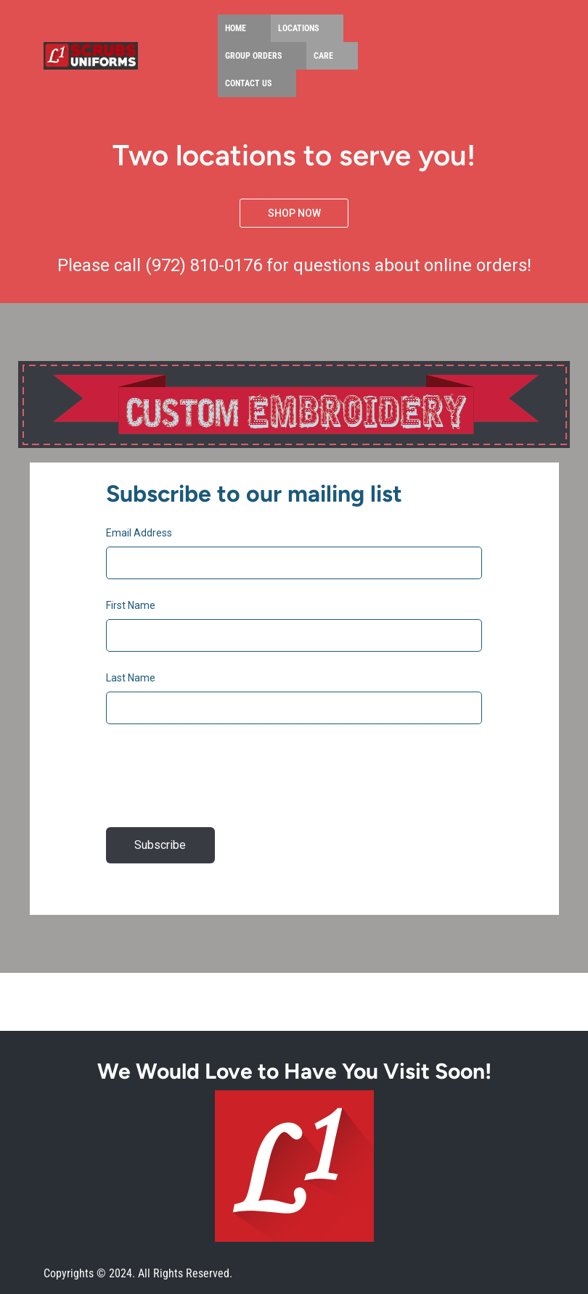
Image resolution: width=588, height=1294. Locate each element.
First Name (130, 605)
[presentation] (216, 781)
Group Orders (253, 56)
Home (235, 28)
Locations (298, 28)
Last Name (130, 678)
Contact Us (248, 83)
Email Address (139, 533)
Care (323, 56)
